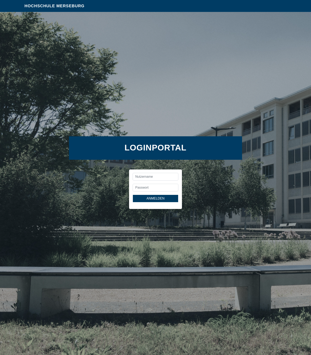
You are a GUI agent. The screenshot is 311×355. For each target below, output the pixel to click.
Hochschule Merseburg (54, 8)
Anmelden (156, 198)
